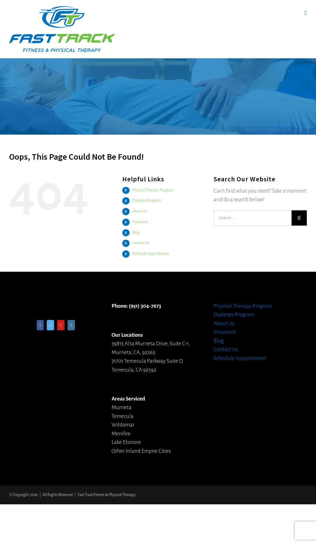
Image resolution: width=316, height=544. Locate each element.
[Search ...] (253, 218)
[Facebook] (40, 325)
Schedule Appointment (150, 254)
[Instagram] (71, 325)
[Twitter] (50, 325)
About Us (139, 211)
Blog (136, 232)
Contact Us (140, 243)
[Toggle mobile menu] (305, 13)
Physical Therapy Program (153, 190)
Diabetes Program (146, 200)
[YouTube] (60, 325)
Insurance (140, 222)
